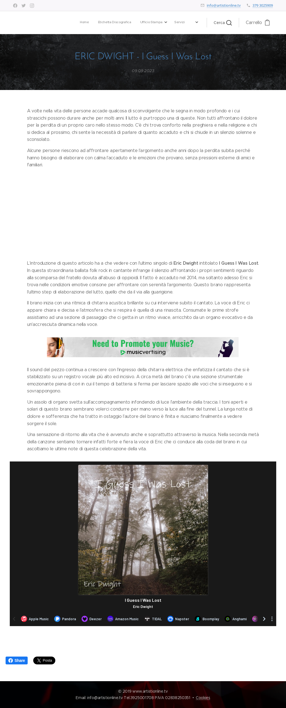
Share (16, 660)
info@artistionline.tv (224, 5)
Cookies (203, 697)
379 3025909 (262, 5)
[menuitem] (115, 23)
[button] (223, 23)
